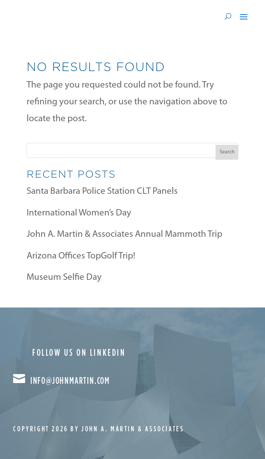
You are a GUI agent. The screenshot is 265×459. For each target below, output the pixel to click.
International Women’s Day (79, 213)
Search (227, 152)
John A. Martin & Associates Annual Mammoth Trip (124, 234)
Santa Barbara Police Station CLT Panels (102, 191)
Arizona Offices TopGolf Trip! (81, 256)
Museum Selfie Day (64, 277)
